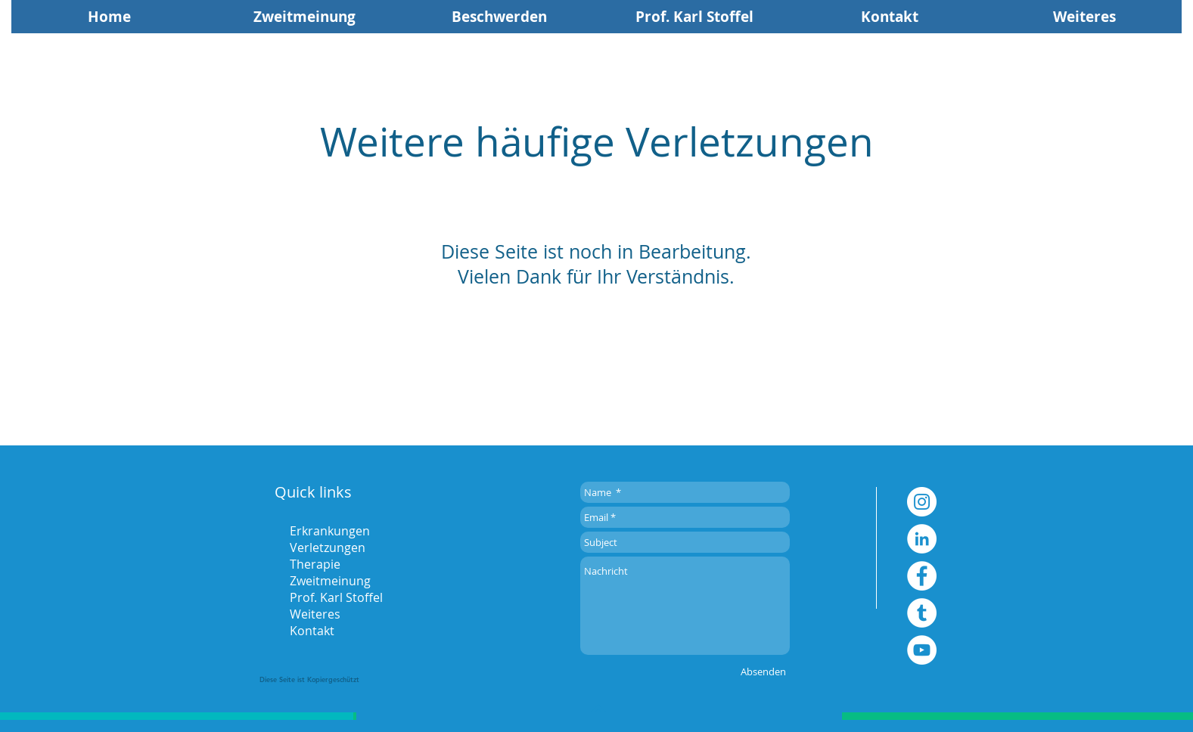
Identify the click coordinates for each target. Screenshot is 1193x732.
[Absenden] (763, 671)
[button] (1084, 16)
